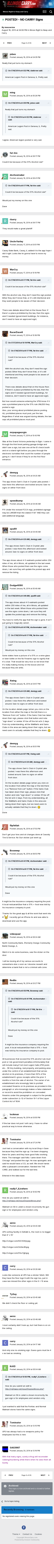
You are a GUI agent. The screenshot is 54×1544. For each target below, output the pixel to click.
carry (12, 1266)
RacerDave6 (16, 332)
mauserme (10, 27)
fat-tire (13, 153)
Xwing (13, 680)
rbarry (13, 219)
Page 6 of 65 (27, 43)
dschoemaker (17, 175)
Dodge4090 (16, 585)
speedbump (16, 500)
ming (12, 92)
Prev (9, 43)
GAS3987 (15, 1447)
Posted (25, 57)
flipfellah (14, 825)
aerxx (13, 1223)
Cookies (38, 1534)
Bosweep (15, 850)
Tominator (15, 1139)
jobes (13, 54)
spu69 (13, 529)
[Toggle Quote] (6, 71)
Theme (16, 1534)
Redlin (13, 980)
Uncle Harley (16, 241)
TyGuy (13, 1294)
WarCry (14, 269)
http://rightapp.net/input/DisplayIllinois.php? (21, 1200)
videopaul (15, 934)
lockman (14, 1114)
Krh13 (12, 1366)
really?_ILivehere (19, 1188)
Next (44, 43)
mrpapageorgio (18, 432)
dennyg (14, 472)
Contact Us (27, 1534)
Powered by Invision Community (27, 1540)
